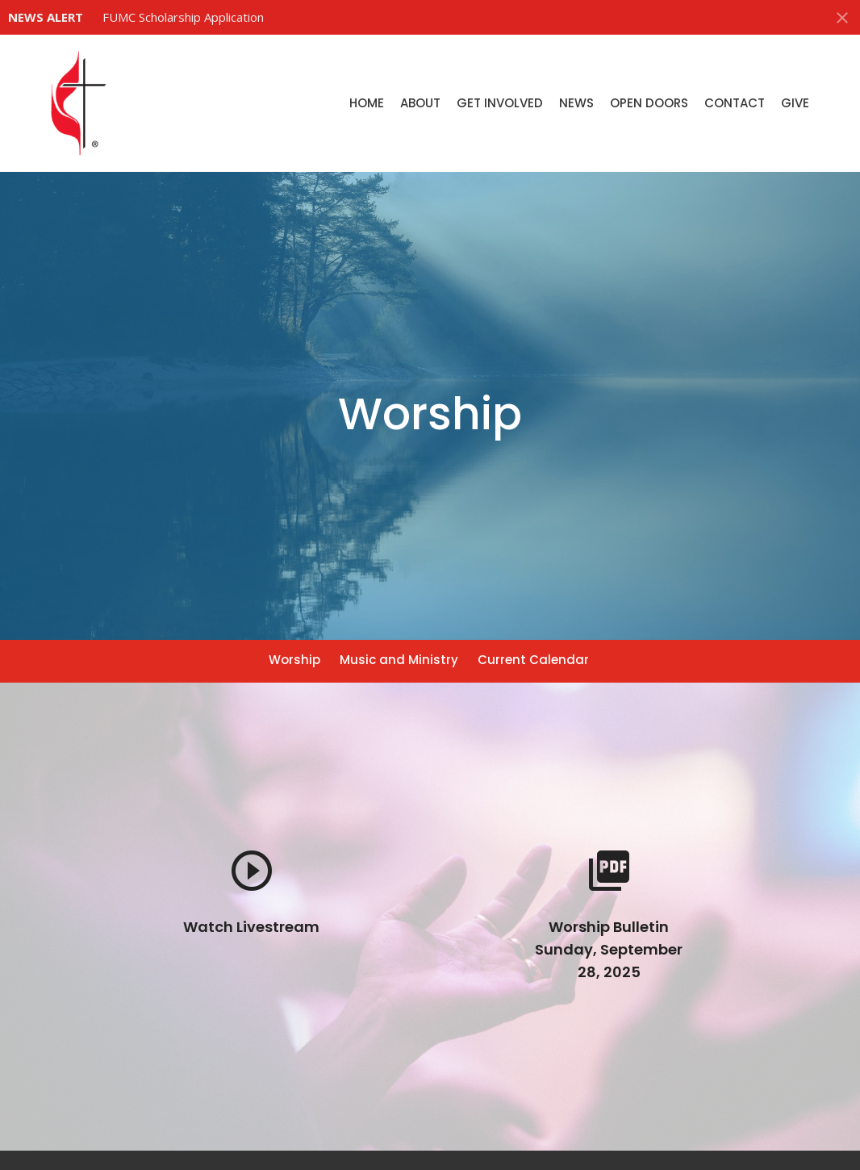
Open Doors (649, 102)
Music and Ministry (399, 659)
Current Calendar (533, 659)
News (576, 102)
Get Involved (500, 102)
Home (366, 102)
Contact (734, 102)
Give (795, 102)
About (420, 102)
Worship (294, 659)
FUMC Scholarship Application (183, 17)
